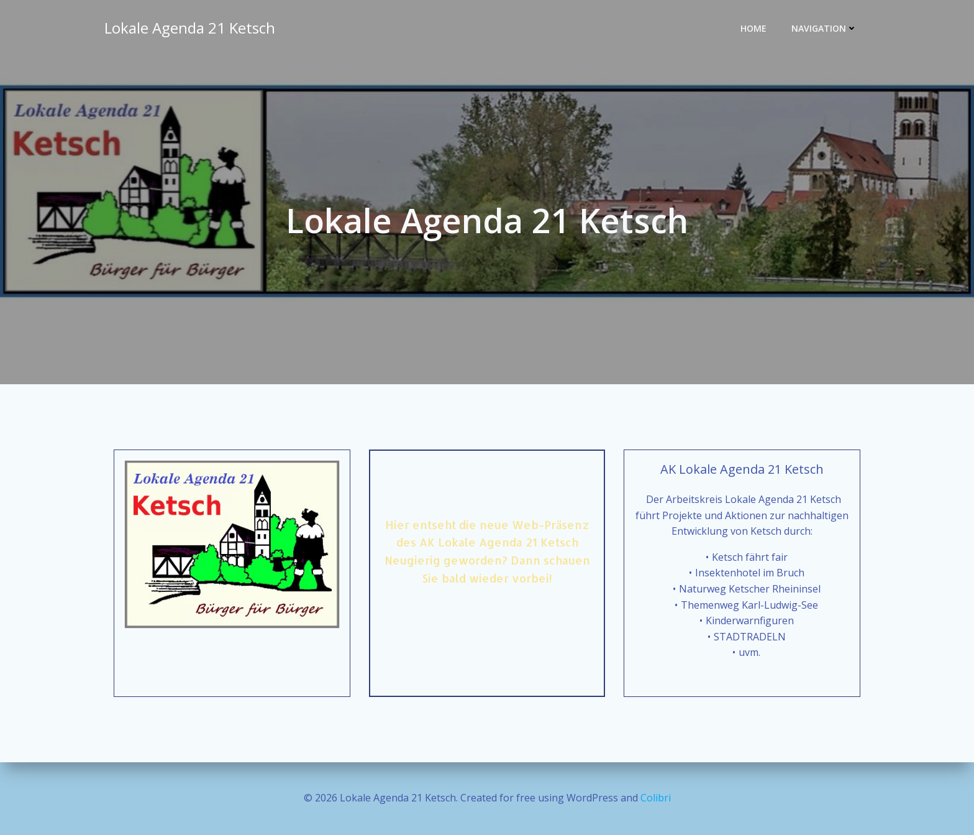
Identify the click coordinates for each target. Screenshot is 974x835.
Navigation (824, 28)
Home (753, 28)
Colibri (655, 798)
